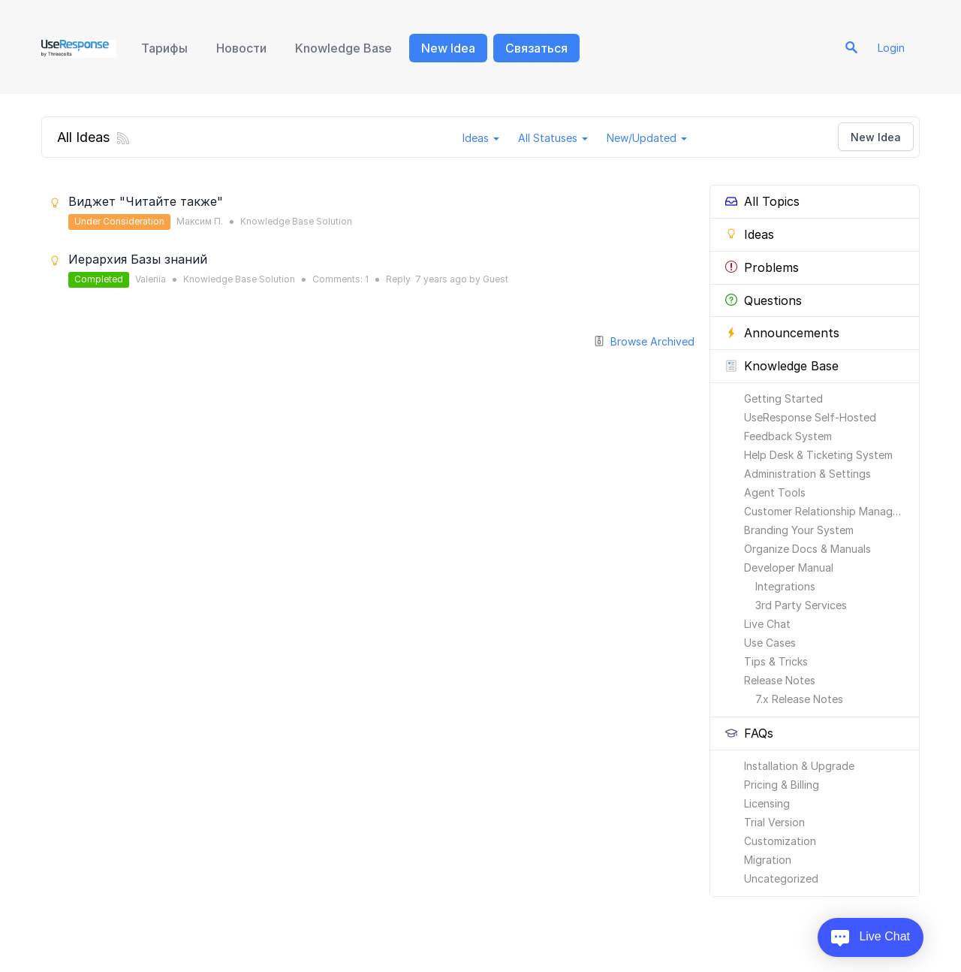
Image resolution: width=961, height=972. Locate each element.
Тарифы (164, 48)
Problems (762, 267)
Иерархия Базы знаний (137, 259)
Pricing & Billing (781, 784)
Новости (241, 48)
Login (891, 47)
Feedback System (788, 436)
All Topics (762, 201)
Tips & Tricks (776, 661)
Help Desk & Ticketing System (818, 454)
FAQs (749, 733)
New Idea (448, 48)
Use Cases (770, 642)
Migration (767, 859)
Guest (495, 279)
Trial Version (774, 822)
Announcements (782, 332)
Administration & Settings (807, 473)
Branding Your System (799, 530)
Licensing (767, 803)
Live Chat (767, 623)
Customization (780, 841)
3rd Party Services (801, 605)
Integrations (785, 586)
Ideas (749, 234)
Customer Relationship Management (831, 511)
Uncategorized (781, 878)
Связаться (536, 48)
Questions (763, 300)
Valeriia (150, 279)
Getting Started (783, 398)
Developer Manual (788, 567)
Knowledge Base (343, 48)
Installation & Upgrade (799, 765)
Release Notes (779, 680)
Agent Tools (775, 492)
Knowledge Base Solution (296, 221)
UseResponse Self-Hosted (810, 417)
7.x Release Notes (799, 699)
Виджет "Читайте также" (145, 201)
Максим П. (199, 221)
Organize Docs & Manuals (807, 548)
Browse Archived (643, 341)
